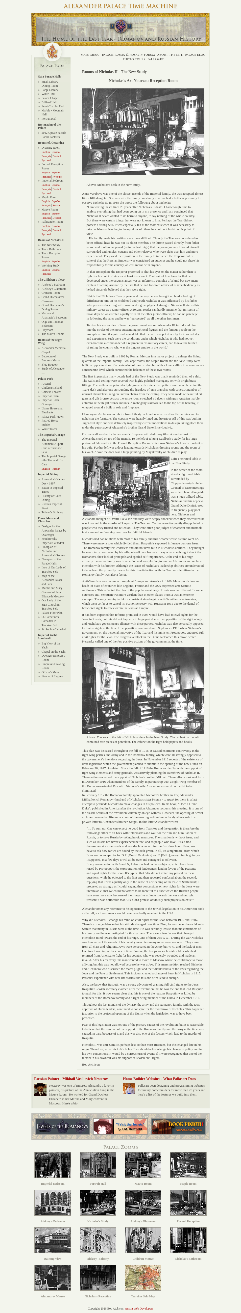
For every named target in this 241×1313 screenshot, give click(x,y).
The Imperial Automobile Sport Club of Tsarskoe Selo (52, 446)
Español (56, 151)
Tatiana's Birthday (52, 512)
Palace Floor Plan (52, 613)
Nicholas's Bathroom (188, 1243)
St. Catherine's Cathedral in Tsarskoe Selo (50, 621)
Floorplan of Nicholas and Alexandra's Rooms (53, 551)
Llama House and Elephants (52, 410)
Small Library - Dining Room (51, 84)
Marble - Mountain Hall (53, 112)
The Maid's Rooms (53, 334)
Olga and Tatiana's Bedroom (52, 324)
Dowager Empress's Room (53, 658)
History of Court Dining (51, 498)
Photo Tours (134, 59)
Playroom (47, 330)
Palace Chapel (50, 98)
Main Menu (90, 54)
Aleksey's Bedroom (53, 284)
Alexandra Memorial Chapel (54, 350)
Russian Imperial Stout (52, 506)
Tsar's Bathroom (51, 249)
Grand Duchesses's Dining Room (53, 307)
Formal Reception (188, 1206)
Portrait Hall (49, 118)
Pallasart (155, 59)
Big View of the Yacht (51, 645)
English (46, 151)
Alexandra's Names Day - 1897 (53, 481)
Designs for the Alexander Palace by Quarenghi (54, 530)
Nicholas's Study (98, 1206)
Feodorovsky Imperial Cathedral (53, 541)
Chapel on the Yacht (54, 651)
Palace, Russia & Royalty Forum (128, 54)
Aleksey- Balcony (98, 1243)
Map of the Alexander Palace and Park (52, 580)
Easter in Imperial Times (52, 490)
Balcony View (52, 1243)
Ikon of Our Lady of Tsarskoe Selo (54, 569)
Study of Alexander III (53, 371)
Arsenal (46, 383)
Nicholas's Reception (98, 1281)
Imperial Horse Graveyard (50, 402)
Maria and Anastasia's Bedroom (54, 315)
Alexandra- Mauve (52, 1281)
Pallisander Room (52, 221)
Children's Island (52, 387)
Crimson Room (51, 293)
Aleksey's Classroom (54, 289)
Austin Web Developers (139, 1308)
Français (46, 156)
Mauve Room (50, 209)
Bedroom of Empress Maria (51, 358)
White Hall (48, 94)
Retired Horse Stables (50, 423)
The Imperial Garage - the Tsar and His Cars (54, 460)
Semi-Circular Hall (53, 106)
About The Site (170, 54)
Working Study (51, 265)
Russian (56, 205)
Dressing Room (51, 147)
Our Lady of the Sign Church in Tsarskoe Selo (51, 604)
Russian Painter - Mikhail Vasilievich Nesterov (71, 1079)
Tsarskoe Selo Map (143, 1281)
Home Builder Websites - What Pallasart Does (159, 1079)
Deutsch (56, 156)
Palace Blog (195, 54)
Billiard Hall (49, 102)
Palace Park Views (53, 416)
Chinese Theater (51, 392)
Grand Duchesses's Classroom (53, 299)
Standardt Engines (52, 676)
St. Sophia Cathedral (54, 629)
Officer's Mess (50, 672)
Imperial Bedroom (52, 180)
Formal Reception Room (52, 166)
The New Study (51, 245)
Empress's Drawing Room (53, 666)
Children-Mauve (143, 1243)
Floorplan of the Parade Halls (51, 561)
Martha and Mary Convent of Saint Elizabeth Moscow (53, 592)
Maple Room (49, 197)
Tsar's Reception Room (51, 255)
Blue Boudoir (50, 364)
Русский (46, 160)
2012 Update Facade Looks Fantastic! (54, 135)
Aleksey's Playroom (143, 1206)
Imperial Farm (50, 396)
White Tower (49, 429)
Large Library (50, 90)
